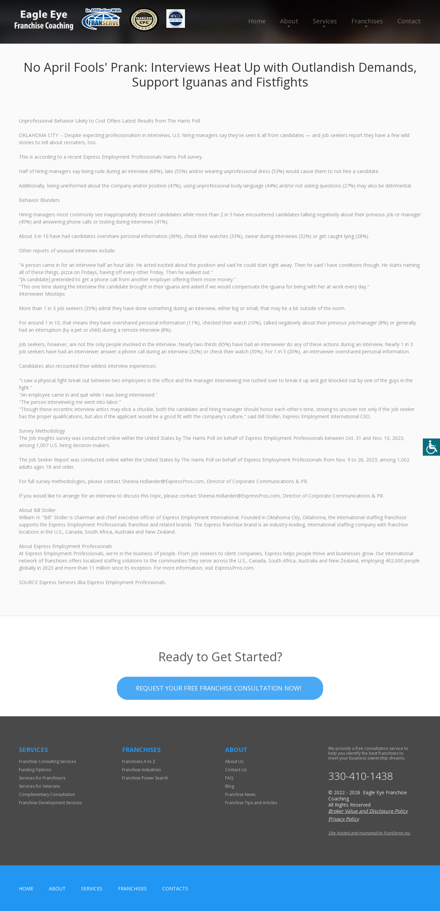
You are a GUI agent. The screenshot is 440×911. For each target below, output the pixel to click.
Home (257, 21)
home (26, 888)
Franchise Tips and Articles (251, 803)
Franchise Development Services (50, 803)
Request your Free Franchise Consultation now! (218, 703)
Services (325, 21)
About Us (234, 761)
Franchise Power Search (145, 778)
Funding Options (35, 770)
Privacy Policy (343, 819)
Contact (409, 21)
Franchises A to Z (138, 761)
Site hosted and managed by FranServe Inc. (369, 833)
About (289, 21)
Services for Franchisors (42, 778)
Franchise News (240, 794)
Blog (229, 786)
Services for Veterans (39, 786)
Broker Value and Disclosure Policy (368, 811)
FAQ (229, 778)
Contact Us (235, 770)
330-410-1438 (360, 776)
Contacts (175, 888)
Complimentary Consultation (47, 794)
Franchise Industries (141, 770)
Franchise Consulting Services (47, 761)
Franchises (367, 21)
